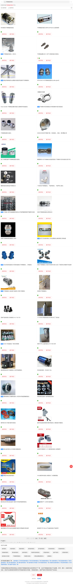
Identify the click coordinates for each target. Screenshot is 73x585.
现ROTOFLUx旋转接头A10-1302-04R (46, 344)
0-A (1, 542)
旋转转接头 (24, 552)
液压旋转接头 (31, 548)
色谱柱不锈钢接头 (42, 291)
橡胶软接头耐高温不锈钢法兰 (8, 185)
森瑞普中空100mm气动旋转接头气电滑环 (48, 528)
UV (28, 542)
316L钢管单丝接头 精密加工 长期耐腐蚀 (47, 475)
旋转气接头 (55, 552)
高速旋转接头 (5, 552)
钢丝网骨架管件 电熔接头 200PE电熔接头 (11, 370)
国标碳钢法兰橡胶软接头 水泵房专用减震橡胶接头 (16, 396)
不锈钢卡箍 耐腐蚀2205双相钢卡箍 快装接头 (51, 106)
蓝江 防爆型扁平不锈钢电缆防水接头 (10, 159)
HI (11, 542)
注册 (39, 575)
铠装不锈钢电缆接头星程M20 (44, 212)
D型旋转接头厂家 (44, 562)
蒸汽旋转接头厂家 (13, 562)
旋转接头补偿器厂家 (34, 562)
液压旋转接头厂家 (26, 560)
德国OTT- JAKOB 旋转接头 (46, 502)
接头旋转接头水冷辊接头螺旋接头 (12, 449)
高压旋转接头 (51, 548)
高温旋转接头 (61, 548)
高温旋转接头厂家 (65, 560)
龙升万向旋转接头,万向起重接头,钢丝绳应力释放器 (53, 238)
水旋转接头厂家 (55, 560)
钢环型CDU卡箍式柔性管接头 (8, 423)
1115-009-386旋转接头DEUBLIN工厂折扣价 (48, 317)
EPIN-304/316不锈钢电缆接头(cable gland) (48, 80)
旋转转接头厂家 (66, 562)
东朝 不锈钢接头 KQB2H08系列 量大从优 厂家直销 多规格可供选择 (54, 264)
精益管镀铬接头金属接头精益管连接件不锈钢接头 (16, 80)
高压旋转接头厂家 (36, 560)
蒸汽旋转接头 (41, 548)
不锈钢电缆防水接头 (6, 133)
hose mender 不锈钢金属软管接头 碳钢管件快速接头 (14, 106)
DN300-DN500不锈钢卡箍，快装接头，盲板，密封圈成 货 (52, 133)
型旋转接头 (21, 548)
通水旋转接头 (15, 552)
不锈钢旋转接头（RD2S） (10, 54)
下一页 (41, 538)
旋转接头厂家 (17, 560)
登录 (33, 575)
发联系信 (4, 34)
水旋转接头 (12, 548)
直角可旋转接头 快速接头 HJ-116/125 (10, 317)
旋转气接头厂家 (14, 564)
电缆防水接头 (27, 556)
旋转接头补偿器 (5, 556)
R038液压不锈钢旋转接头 (7, 27)
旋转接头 (4, 548)
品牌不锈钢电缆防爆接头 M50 (8, 238)
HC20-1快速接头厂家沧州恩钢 (11, 344)
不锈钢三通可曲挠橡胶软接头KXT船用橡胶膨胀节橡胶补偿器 (19, 212)
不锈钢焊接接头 (16, 556)
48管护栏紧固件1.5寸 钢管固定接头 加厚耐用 (48, 449)
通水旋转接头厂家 (23, 562)
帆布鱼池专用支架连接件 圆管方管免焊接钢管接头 (14, 502)
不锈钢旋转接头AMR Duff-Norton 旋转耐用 (48, 27)
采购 (71, 466)
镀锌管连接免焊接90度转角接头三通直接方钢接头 (50, 423)
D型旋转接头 (46, 552)
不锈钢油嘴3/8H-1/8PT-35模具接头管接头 (48, 54)
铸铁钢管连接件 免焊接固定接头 (45, 396)
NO (19, 542)
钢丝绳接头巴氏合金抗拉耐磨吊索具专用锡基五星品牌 (15, 528)
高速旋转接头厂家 (46, 560)
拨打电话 (12, 34)
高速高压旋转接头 (35, 552)
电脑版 (39, 578)
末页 (45, 538)
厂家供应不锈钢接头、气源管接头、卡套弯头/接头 (50, 185)
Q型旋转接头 (65, 552)
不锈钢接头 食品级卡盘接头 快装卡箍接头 (14, 291)
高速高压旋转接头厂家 (56, 562)
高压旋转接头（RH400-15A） (44, 370)
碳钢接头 (49, 556)
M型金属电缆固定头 (39, 556)
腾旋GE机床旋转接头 (9, 475)
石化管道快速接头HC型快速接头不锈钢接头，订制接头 (18, 264)
